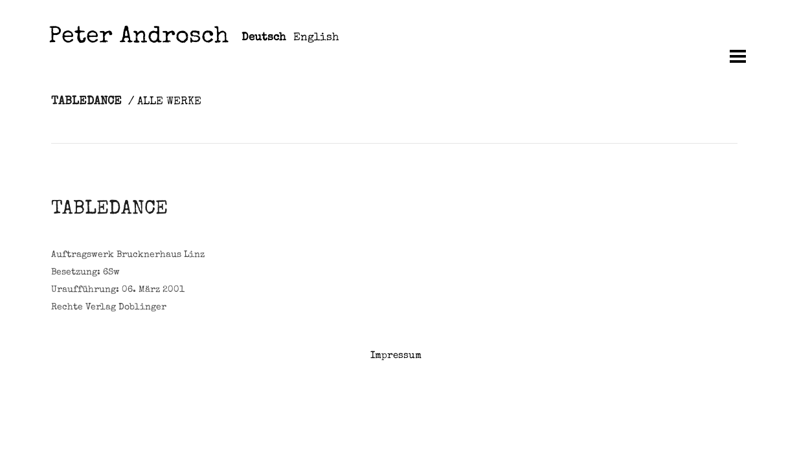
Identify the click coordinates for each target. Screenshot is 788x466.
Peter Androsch (139, 38)
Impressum (396, 356)
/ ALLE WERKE (164, 101)
